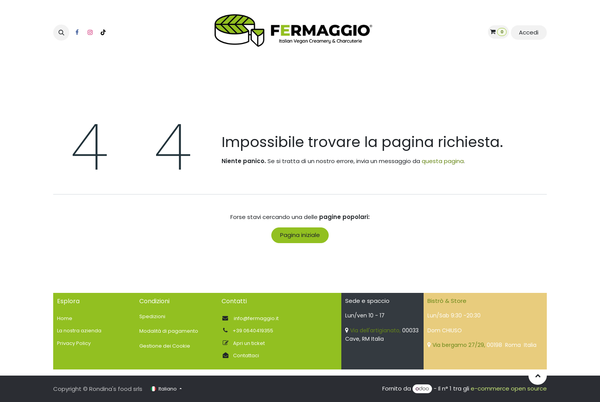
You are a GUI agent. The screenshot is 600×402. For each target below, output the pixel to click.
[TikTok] (103, 32)
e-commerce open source (509, 388)
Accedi (528, 32)
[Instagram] (90, 32)
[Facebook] (77, 32)
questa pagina (443, 161)
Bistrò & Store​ (446, 301)
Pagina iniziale (300, 235)
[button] (61, 33)
